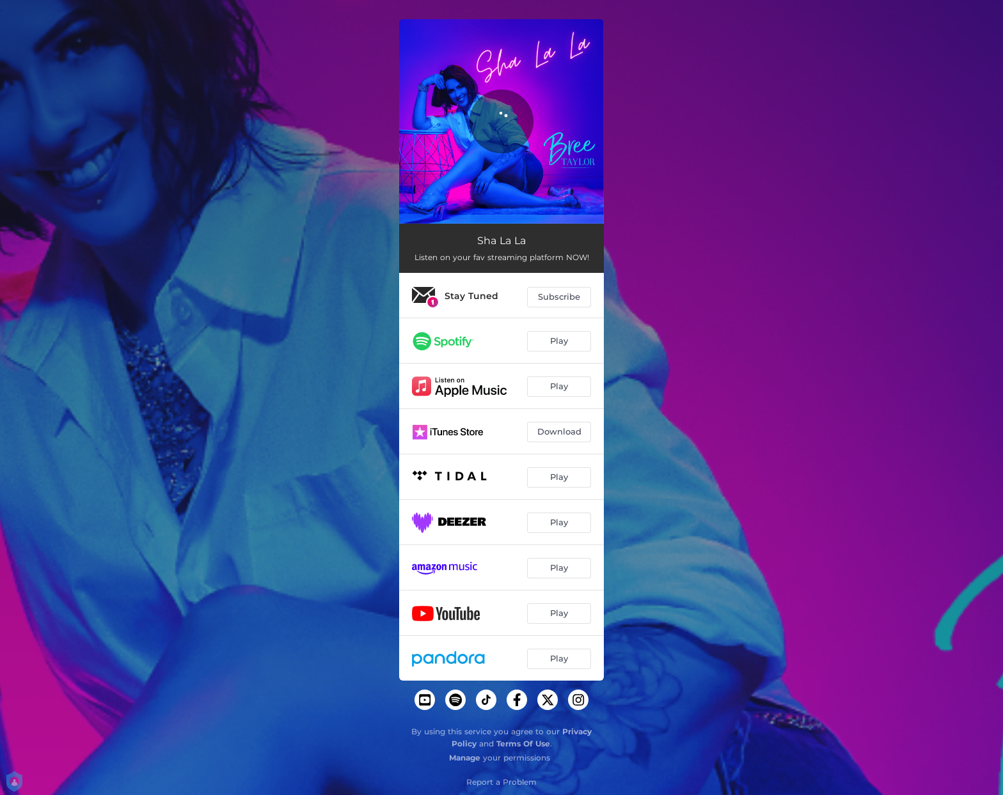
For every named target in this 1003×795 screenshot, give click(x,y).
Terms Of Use (523, 743)
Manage (464, 757)
